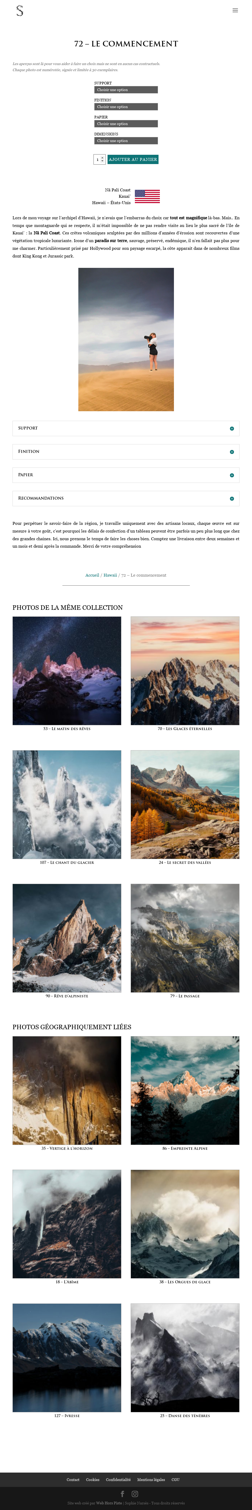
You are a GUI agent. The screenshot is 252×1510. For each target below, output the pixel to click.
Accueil (92, 575)
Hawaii (110, 575)
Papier (101, 117)
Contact (73, 1479)
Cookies (92, 1479)
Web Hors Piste (109, 1503)
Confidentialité (118, 1479)
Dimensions (106, 134)
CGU (176, 1479)
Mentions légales (151, 1479)
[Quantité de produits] (99, 159)
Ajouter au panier (133, 159)
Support (103, 83)
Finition (102, 100)
